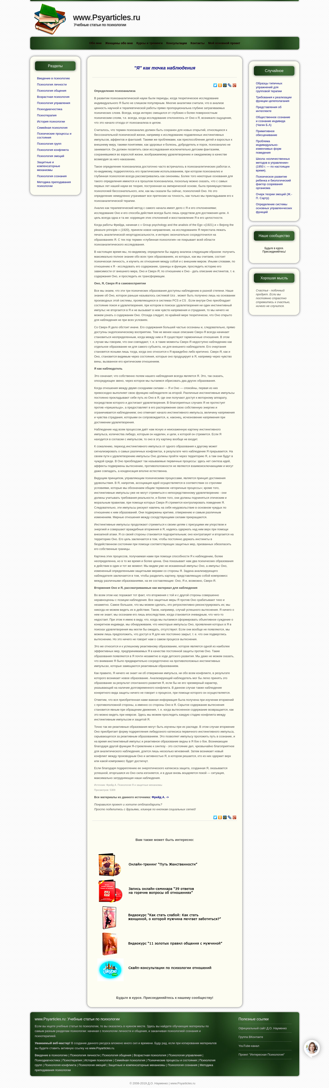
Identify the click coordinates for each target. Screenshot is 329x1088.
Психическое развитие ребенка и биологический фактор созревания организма (273, 182)
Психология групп (49, 143)
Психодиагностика (49, 109)
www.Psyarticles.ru (101, 1048)
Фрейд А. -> (160, 797)
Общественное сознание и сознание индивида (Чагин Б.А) (273, 121)
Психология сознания (52, 176)
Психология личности (52, 84)
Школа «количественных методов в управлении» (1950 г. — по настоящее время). (273, 164)
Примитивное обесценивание (266, 133)
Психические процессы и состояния (172, 1060)
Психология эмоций (50, 156)
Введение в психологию (53, 78)
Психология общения (51, 90)
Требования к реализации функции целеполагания (274, 99)
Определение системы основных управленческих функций (274, 208)
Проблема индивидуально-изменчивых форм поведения (268, 147)
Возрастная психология (53, 97)
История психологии (51, 121)
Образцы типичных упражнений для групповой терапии (269, 87)
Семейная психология (52, 127)
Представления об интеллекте (268, 109)
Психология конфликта (53, 150)
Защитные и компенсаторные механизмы (48, 166)
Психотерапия (46, 115)
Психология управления (53, 103)
